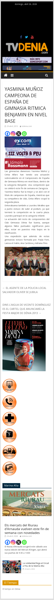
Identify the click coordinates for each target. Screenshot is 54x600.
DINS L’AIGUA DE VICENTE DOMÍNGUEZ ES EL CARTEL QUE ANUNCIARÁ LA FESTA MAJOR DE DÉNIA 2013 (26, 309)
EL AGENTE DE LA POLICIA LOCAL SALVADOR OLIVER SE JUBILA (24, 290)
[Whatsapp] (24, 133)
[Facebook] (7, 133)
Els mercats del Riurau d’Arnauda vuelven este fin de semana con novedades (27, 529)
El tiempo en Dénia (11, 589)
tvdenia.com (27, 126)
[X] (18, 133)
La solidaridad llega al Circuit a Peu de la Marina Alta (36, 564)
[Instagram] (13, 133)
